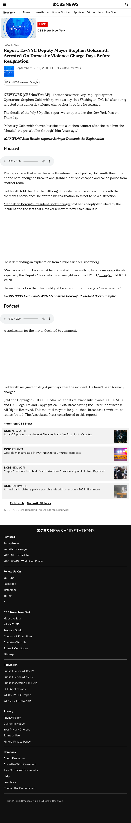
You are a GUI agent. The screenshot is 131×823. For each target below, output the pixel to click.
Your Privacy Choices (17, 729)
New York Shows (109, 12)
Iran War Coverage (15, 549)
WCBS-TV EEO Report (17, 695)
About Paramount (15, 758)
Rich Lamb (17, 503)
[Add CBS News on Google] (22, 82)
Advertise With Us (15, 642)
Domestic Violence (39, 503)
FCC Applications (15, 689)
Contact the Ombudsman (19, 788)
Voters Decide (61, 12)
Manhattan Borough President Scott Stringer (37, 204)
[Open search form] (126, 4)
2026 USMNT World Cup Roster (23, 561)
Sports (79, 12)
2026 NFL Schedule (16, 555)
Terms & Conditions (16, 648)
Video (91, 12)
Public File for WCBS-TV (19, 671)
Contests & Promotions (18, 636)
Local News (11, 45)
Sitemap (9, 654)
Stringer (105, 275)
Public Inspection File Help (20, 683)
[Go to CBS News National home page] (66, 4)
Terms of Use (12, 735)
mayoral (108, 270)
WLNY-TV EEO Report (17, 701)
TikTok (8, 595)
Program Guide (13, 630)
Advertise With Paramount (20, 764)
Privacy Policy (12, 717)
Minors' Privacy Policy (17, 741)
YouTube (9, 577)
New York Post (103, 113)
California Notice (14, 723)
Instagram (10, 589)
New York (9, 12)
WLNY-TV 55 (11, 624)
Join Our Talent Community (21, 770)
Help (7, 776)
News (27, 12)
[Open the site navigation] (24, 4)
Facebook (10, 583)
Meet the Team (13, 618)
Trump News (11, 543)
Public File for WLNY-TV (19, 677)
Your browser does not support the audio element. (27, 161)
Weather (42, 12)
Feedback (10, 782)
